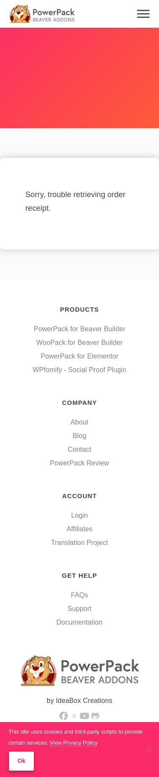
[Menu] (143, 14)
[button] (63, 716)
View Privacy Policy (74, 743)
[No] (148, 749)
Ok (21, 760)
